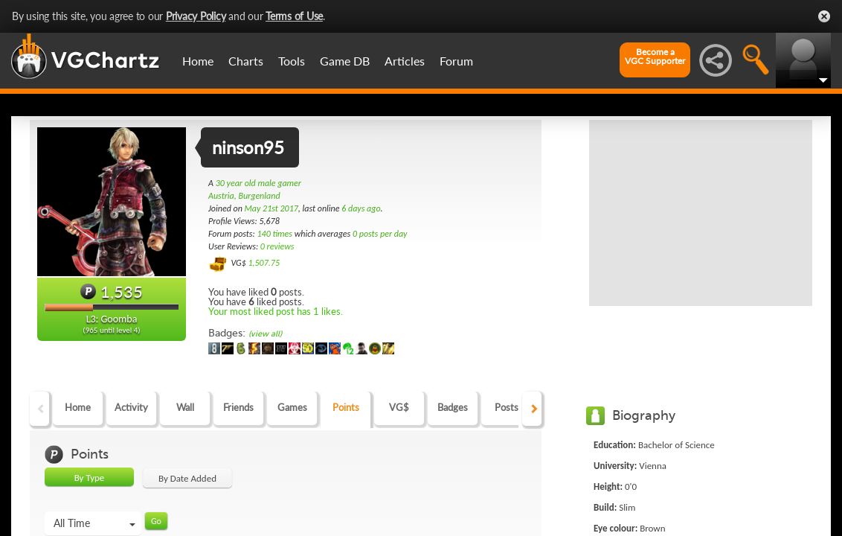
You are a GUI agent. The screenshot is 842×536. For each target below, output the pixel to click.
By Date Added (187, 478)
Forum (456, 61)
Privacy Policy (196, 16)
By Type (89, 477)
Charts (245, 61)
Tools (291, 61)
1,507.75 (264, 263)
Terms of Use (294, 16)
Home (197, 61)
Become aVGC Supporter (655, 57)
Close (824, 16)
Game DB (345, 61)
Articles (405, 61)
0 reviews (277, 246)
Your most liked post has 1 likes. (275, 311)
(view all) (265, 334)
